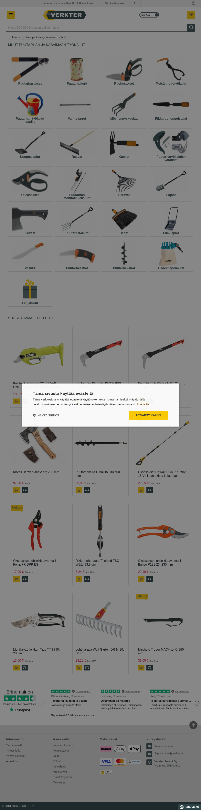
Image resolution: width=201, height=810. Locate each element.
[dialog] (100, 405)
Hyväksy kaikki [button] (148, 415)
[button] (46, 415)
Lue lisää (143, 404)
